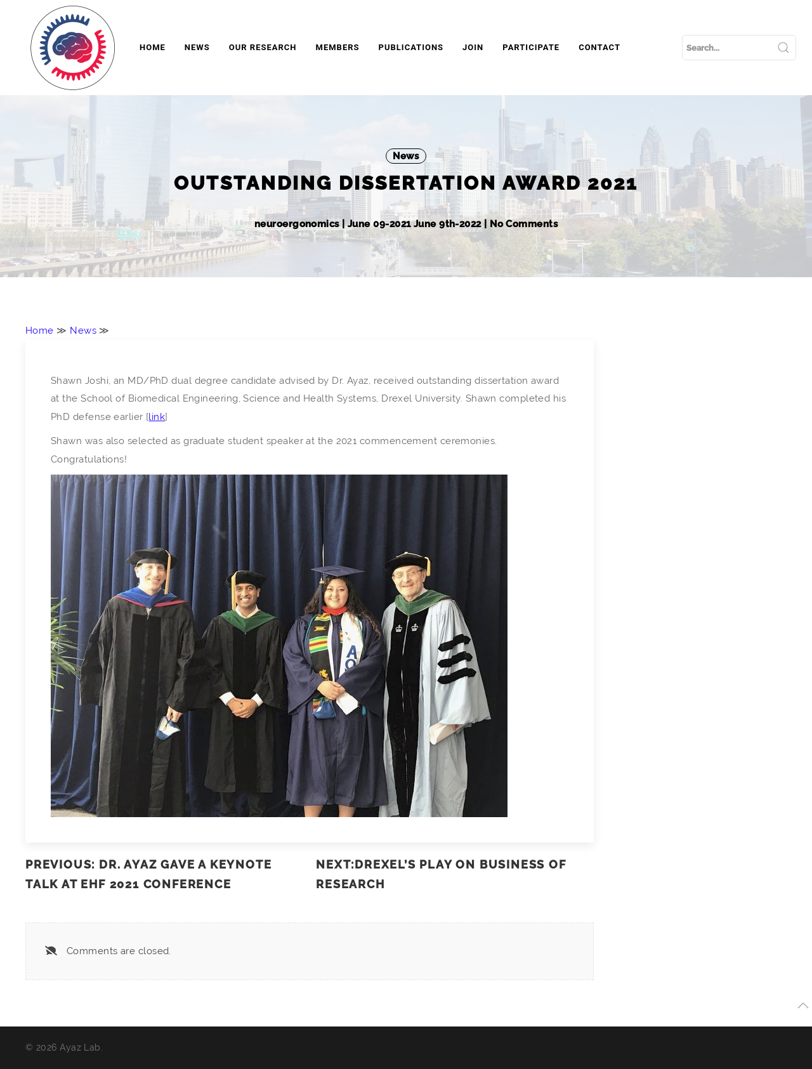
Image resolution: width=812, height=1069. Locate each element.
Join (472, 47)
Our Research (263, 47)
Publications (411, 47)
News (197, 47)
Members (338, 47)
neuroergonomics (298, 224)
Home (153, 47)
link (156, 417)
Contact (599, 47)
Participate (531, 47)
